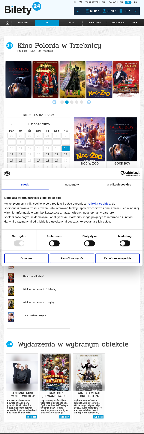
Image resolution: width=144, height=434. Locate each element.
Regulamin (112, 413)
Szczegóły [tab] (72, 184)
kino (46, 23)
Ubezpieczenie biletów (50, 428)
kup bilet (31, 384)
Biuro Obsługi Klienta (50, 415)
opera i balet (118, 23)
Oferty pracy (113, 426)
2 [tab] (67, 102)
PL (128, 2)
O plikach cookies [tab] (119, 184)
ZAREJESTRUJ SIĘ (95, 2)
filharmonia (94, 23)
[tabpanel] (18, 79)
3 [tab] (72, 102)
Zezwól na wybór (72, 258)
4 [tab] (77, 102)
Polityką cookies (98, 203)
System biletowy (81, 419)
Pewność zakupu (115, 416)
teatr (71, 23)
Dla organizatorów (83, 415)
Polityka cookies (115, 419)
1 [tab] (62, 102)
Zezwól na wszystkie (117, 258)
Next (89, 102)
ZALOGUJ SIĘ (116, 2)
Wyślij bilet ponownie (50, 419)
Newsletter (44, 422)
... (134, 22)
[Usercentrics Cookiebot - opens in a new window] (123, 173)
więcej (21, 288)
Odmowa (26, 258)
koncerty (23, 23)
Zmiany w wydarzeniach (51, 425)
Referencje (78, 422)
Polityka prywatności (118, 422)
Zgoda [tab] (25, 184)
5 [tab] (82, 102)
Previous (54, 102)
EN (135, 2)
